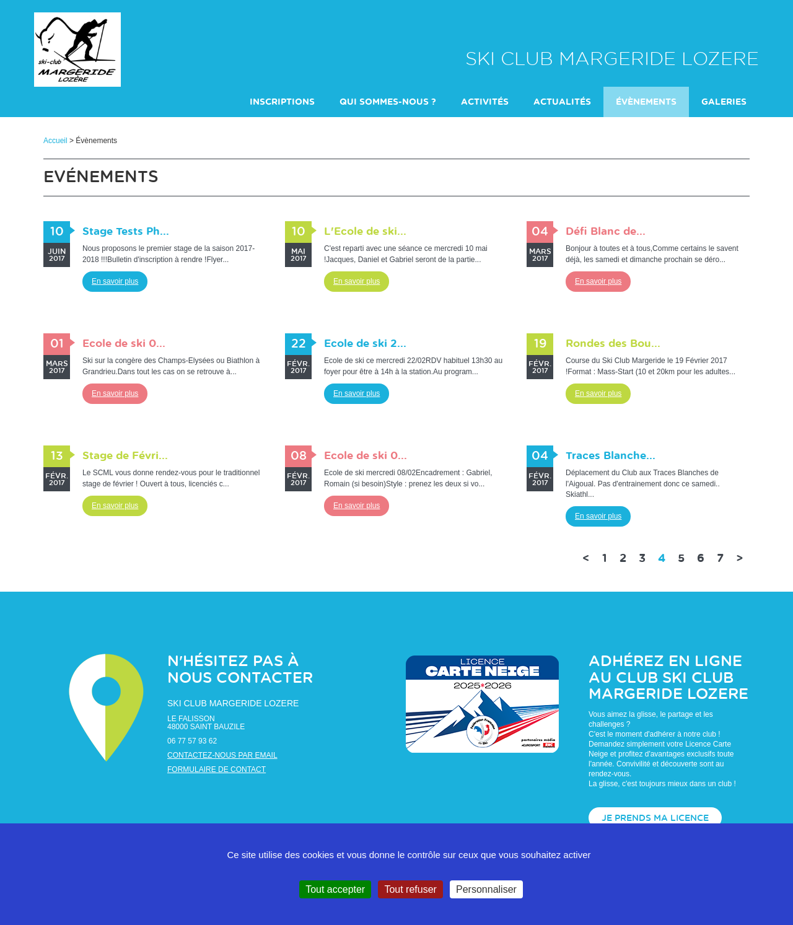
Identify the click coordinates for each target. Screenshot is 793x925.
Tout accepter (335, 889)
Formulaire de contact (216, 769)
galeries (724, 102)
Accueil (55, 140)
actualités (562, 102)
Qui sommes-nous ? (388, 102)
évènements (646, 102)
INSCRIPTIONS (282, 102)
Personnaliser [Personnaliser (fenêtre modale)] (486, 889)
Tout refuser (410, 889)
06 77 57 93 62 (192, 741)
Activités (485, 102)
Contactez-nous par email (222, 755)
